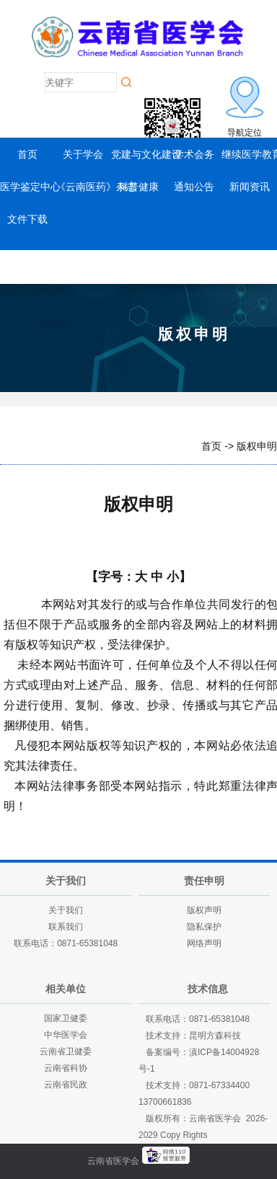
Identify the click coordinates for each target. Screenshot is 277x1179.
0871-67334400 (219, 1085)
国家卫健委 (65, 1018)
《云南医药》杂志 (96, 186)
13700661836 (164, 1102)
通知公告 (194, 186)
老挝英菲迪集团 (215, 1173)
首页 (27, 154)
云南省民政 (65, 1085)
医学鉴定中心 (30, 186)
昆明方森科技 (215, 1036)
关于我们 (65, 910)
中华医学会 (65, 1035)
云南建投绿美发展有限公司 (126, 1173)
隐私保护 (204, 927)
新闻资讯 (249, 186)
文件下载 (27, 219)
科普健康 (138, 186)
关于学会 (83, 154)
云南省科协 (65, 1068)
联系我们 (65, 927)
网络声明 (204, 943)
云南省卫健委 (66, 1051)
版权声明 (204, 910)
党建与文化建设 (146, 154)
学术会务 (194, 154)
